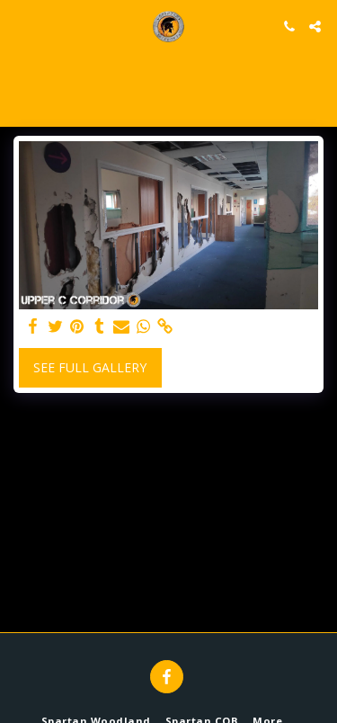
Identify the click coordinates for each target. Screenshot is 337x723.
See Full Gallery (89, 367)
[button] (19, 25)
